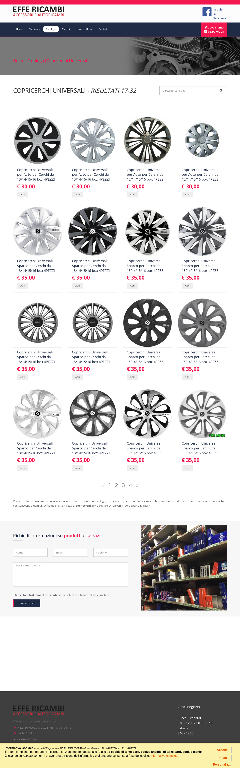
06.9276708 (214, 31)
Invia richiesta (27, 603)
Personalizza (222, 764)
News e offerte (84, 29)
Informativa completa (95, 595)
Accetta (222, 750)
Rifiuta (222, 757)
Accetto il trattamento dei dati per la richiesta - (61, 595)
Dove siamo (214, 27)
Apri (22, 194)
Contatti (103, 29)
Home (19, 29)
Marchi (66, 29)
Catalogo (51, 29)
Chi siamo (34, 29)
